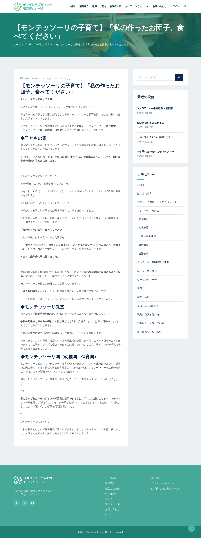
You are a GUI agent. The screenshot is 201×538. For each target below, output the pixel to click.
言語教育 (143, 253)
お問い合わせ (160, 6)
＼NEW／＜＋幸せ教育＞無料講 (155, 108)
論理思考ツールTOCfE (149, 331)
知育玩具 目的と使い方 (150, 323)
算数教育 (143, 244)
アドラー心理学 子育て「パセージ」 (158, 202)
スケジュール (142, 6)
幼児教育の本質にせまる (150, 122)
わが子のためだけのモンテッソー (155, 151)
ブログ (128, 6)
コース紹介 (70, 6)
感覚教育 (143, 218)
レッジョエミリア (147, 271)
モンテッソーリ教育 (148, 210)
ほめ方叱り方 (144, 193)
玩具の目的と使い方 (148, 314)
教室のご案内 (99, 6)
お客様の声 (115, 6)
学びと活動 (143, 297)
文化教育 (143, 227)
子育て (141, 288)
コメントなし (64, 78)
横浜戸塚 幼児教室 (148, 305)
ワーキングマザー (147, 279)
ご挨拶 (141, 184)
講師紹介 (84, 6)
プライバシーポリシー (162, 483)
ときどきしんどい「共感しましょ (155, 137)
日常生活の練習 (147, 236)
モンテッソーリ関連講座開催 (153, 262)
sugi (48, 78)
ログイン (174, 6)
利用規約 (154, 478)
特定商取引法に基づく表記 (164, 488)
